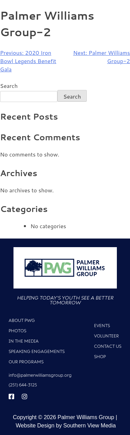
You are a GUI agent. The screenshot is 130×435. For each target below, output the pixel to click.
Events (102, 325)
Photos (17, 330)
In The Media (24, 341)
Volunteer (106, 335)
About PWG (22, 320)
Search (9, 86)
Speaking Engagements (37, 351)
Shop (100, 356)
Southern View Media (89, 425)
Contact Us (107, 346)
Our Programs (26, 361)
